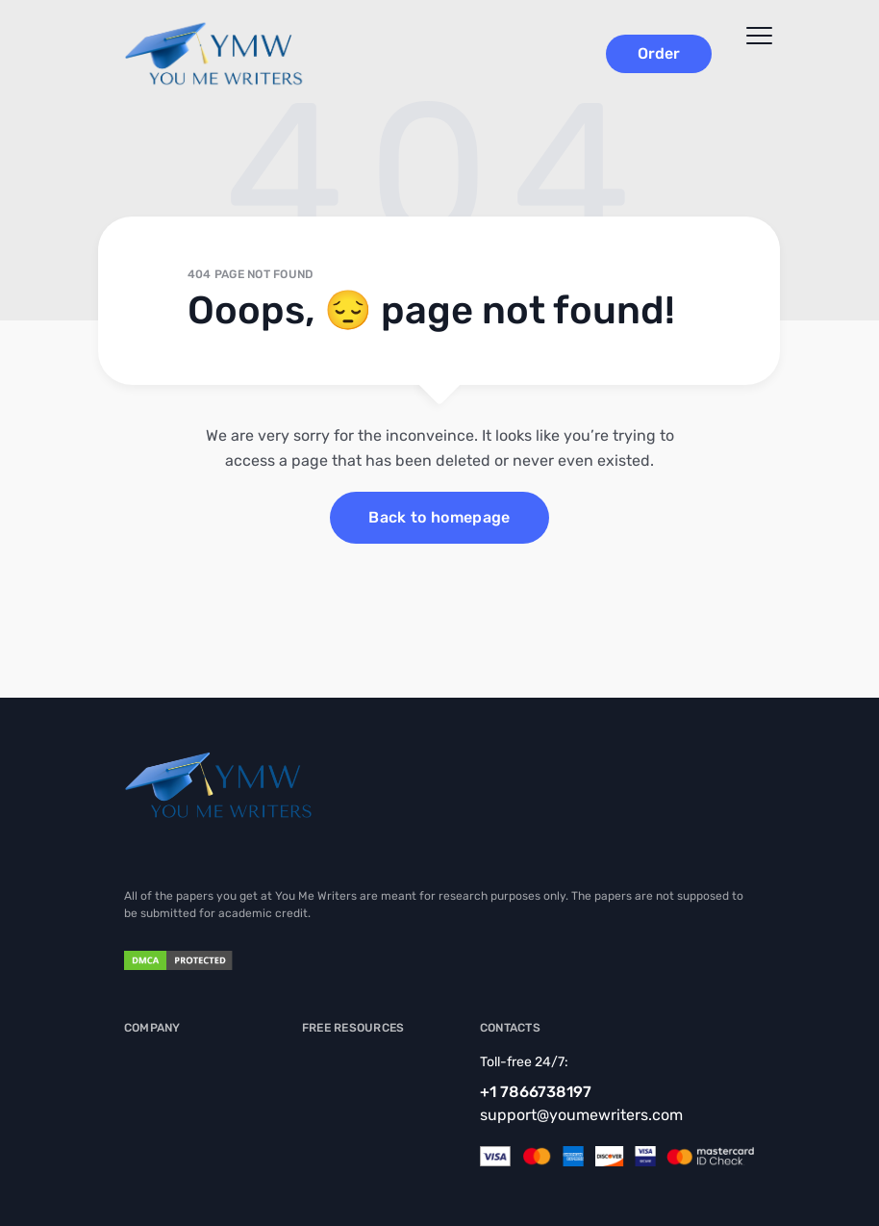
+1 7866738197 (535, 1092)
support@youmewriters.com (581, 1115)
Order (659, 53)
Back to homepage (439, 517)
